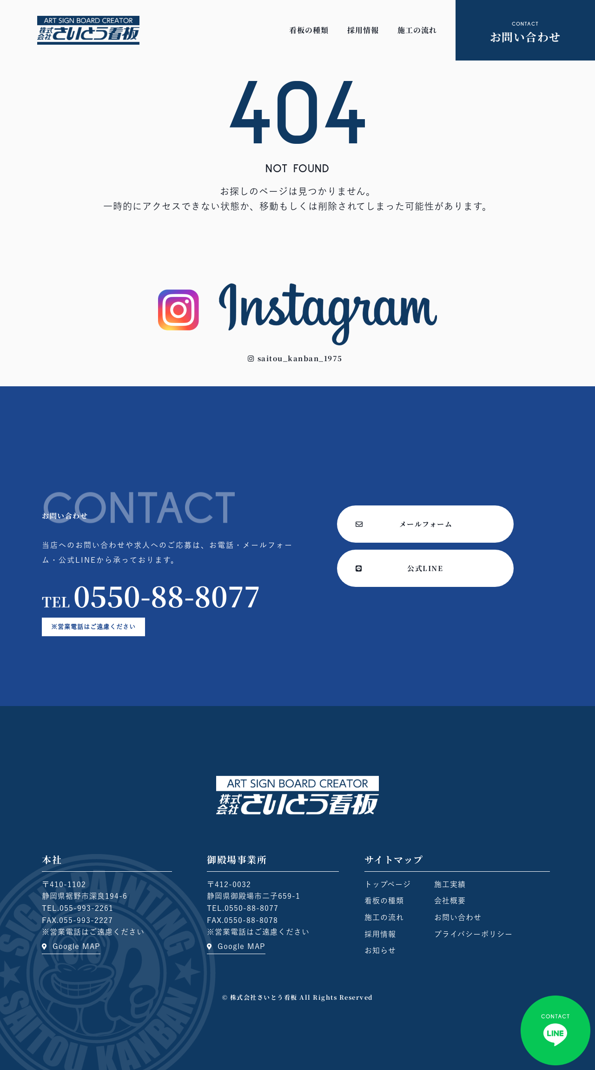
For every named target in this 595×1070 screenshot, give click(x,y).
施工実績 (450, 884)
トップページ (387, 884)
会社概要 (450, 900)
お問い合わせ (458, 917)
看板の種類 (309, 30)
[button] (295, 358)
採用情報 (363, 30)
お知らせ (380, 950)
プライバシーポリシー (473, 934)
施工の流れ (417, 30)
